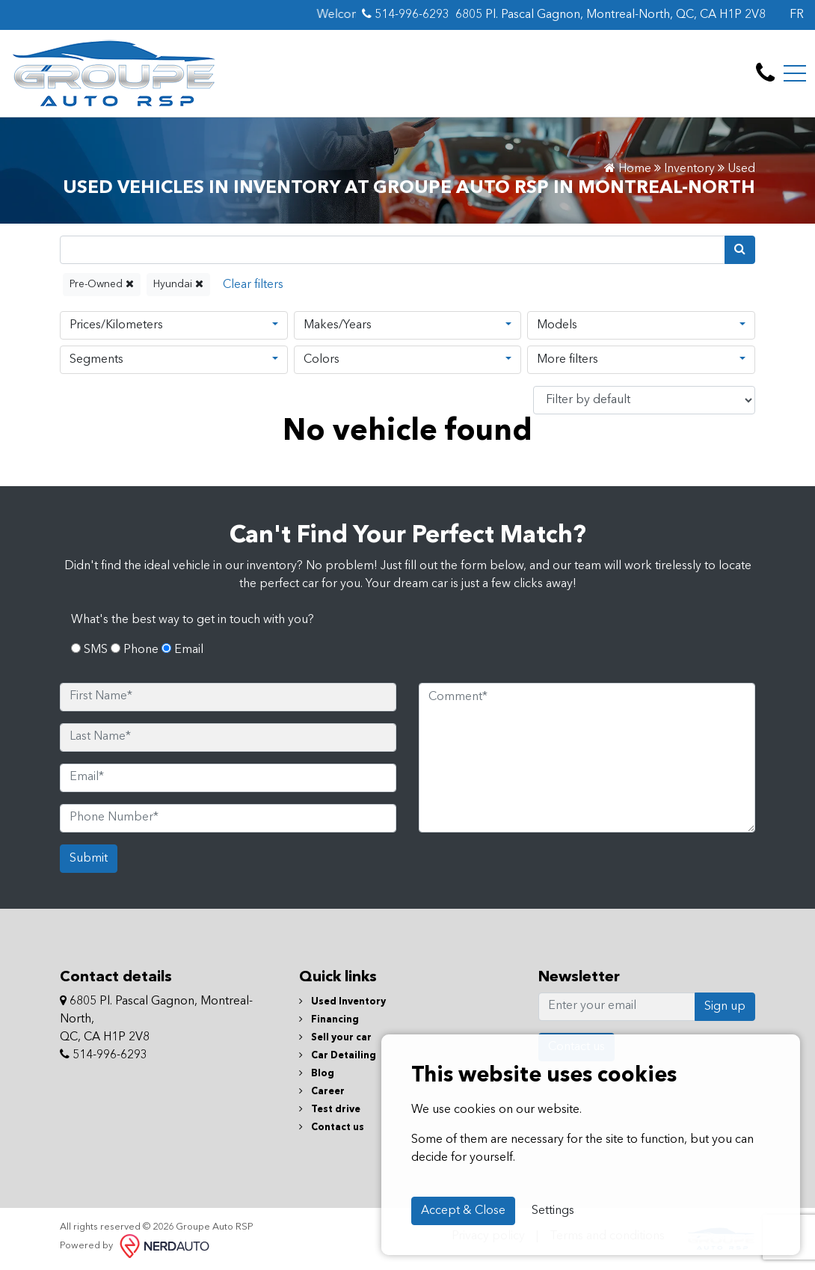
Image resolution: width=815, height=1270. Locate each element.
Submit (89, 859)
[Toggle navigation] (795, 73)
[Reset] (253, 284)
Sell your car (335, 1038)
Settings (553, 1211)
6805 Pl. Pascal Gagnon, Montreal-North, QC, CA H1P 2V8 (610, 15)
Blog (316, 1074)
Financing (329, 1020)
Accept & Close (463, 1211)
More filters (567, 360)
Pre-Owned (102, 283)
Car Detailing (337, 1056)
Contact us (331, 1127)
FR (797, 15)
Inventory (689, 169)
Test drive (329, 1109)
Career (322, 1091)
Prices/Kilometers (116, 325)
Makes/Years (338, 325)
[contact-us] (765, 73)
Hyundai (178, 283)
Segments (96, 360)
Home (627, 169)
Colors (321, 360)
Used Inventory (342, 1002)
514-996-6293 (405, 14)
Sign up (724, 1007)
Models (557, 325)
